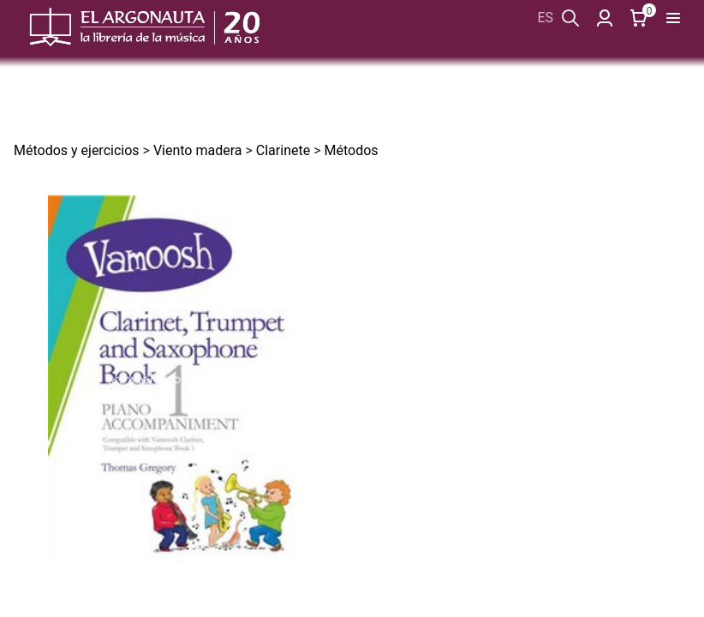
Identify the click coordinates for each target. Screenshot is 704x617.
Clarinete (283, 150)
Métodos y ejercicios (77, 150)
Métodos (351, 150)
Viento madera (197, 150)
